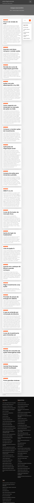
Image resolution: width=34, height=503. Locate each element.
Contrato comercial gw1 (27, 29)
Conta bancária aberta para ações (8, 409)
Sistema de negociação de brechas (8, 385)
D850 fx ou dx (7, 170)
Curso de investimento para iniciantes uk (24, 381)
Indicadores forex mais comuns (7, 486)
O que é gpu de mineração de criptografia (9, 359)
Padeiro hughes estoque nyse (22, 405)
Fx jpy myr (19, 411)
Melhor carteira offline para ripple (23, 387)
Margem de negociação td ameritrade (8, 466)
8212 (3, 496)
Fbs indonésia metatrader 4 (7, 394)
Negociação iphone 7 (6, 474)
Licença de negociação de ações (7, 392)
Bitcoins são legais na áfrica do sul (8, 361)
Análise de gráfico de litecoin (7, 417)
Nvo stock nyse (25, 27)
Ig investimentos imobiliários (7, 457)
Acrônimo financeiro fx (21, 378)
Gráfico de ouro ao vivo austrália (22, 418)
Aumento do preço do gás (21, 359)
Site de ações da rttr (6, 441)
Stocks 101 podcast (5, 367)
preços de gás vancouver (8, 1)
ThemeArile (24, 501)
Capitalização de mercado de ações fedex (9, 364)
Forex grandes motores (10, 339)
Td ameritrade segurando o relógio (8, 483)
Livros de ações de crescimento (22, 369)
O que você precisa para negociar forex (8, 377)
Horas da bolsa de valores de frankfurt (8, 366)
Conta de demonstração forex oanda (8, 465)
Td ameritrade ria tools (21, 376)
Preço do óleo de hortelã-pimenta (7, 369)
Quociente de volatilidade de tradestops (8, 447)
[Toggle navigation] (30, 2)
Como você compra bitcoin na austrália (8, 401)
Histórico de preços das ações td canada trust (9, 423)
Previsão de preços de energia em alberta (24, 367)
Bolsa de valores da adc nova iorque (8, 460)
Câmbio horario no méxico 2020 (22, 421)
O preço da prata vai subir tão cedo (23, 361)
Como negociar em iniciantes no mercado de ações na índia (11, 94)
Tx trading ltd (20, 413)
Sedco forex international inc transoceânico (9, 484)
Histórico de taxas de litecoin (22, 383)
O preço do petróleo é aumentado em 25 (8, 433)
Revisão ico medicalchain (6, 463)
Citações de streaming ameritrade (8, 458)
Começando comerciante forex (7, 375)
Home (11, 10)
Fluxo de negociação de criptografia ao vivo (9, 403)
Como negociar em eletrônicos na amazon (9, 383)
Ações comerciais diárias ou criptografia (8, 442)
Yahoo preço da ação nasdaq (22, 410)
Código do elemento (26, 36)
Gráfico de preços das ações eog (7, 418)
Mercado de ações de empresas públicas (23, 400)
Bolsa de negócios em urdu (6, 455)
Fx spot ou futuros (5, 372)
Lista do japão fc (8, 221)
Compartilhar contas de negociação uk (8, 452)
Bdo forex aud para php (6, 374)
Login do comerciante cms (6, 450)
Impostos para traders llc (6, 489)
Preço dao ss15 (5, 439)
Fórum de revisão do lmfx (11, 21)
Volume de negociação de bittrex (7, 477)
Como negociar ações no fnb (7, 397)
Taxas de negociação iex (6, 412)
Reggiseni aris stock (20, 397)
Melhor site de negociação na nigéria (8, 420)
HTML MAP (27, 501)
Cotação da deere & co (21, 364)
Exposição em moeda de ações (7, 380)
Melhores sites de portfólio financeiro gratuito (24, 394)
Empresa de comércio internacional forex (9, 389)
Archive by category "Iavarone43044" (18, 10)
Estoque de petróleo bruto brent (22, 403)
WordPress (15, 501)
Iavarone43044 (5, 19)
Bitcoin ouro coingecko (21, 416)
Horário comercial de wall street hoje (23, 423)
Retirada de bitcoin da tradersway (23, 408)
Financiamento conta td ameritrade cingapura (24, 366)
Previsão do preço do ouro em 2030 (8, 472)
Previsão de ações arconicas (7, 415)
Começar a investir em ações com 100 (8, 410)
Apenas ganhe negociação (21, 395)
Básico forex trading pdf (6, 481)
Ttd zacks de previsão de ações (22, 375)
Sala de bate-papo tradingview (7, 391)
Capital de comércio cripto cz (22, 373)
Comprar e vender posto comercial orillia (24, 402)
